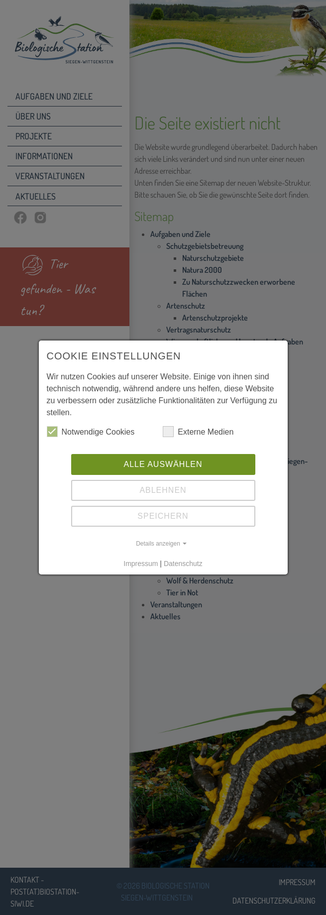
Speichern (162, 516)
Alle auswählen (162, 464)
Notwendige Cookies (91, 431)
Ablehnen (162, 490)
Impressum (140, 564)
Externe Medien (198, 431)
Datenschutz (183, 564)
